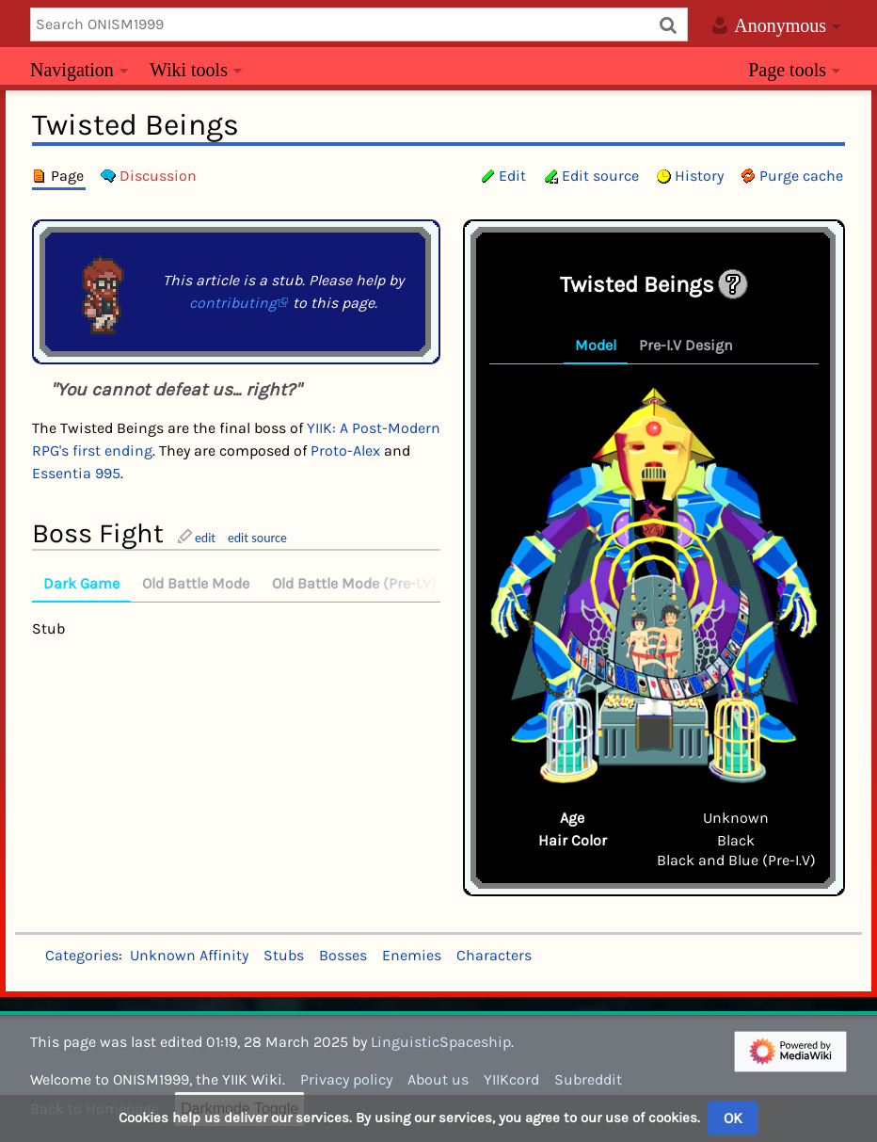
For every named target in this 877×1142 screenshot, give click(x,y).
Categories (82, 955)
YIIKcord (511, 1079)
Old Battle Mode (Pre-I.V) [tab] (354, 583)
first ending (112, 450)
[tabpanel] (654, 585)
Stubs (283, 955)
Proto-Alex (345, 450)
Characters (494, 955)
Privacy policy (346, 1079)
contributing (233, 303)
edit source (257, 537)
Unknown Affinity (189, 955)
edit (205, 537)
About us (438, 1079)
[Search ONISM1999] (359, 24)
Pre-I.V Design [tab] (686, 345)
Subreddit (588, 1079)
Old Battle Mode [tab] (195, 583)
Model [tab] (595, 345)
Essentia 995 (76, 473)
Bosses (343, 955)
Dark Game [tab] (81, 583)
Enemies (411, 955)
